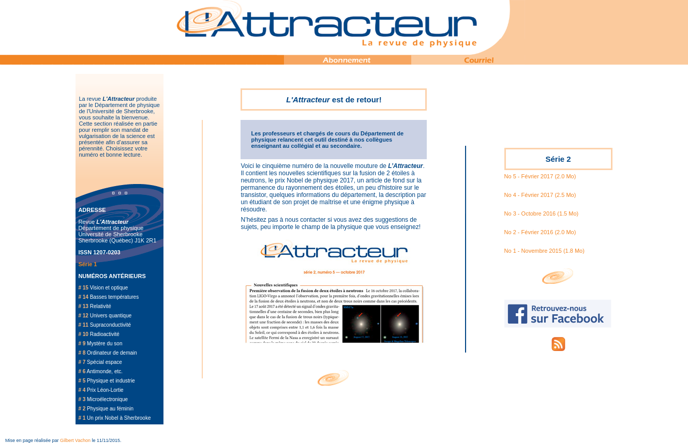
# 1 (81, 418)
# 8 (81, 353)
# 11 (83, 325)
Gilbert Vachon (75, 440)
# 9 (81, 343)
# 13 (83, 306)
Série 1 (87, 264)
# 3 (81, 399)
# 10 (83, 334)
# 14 (83, 297)
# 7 (81, 362)
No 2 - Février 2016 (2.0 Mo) (540, 232)
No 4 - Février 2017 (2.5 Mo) (540, 195)
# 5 (81, 381)
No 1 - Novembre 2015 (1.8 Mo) (544, 251)
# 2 (81, 408)
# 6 (81, 371)
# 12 (83, 315)
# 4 (81, 390)
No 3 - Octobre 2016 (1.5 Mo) (541, 213)
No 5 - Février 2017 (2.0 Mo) (540, 176)
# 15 (83, 288)
